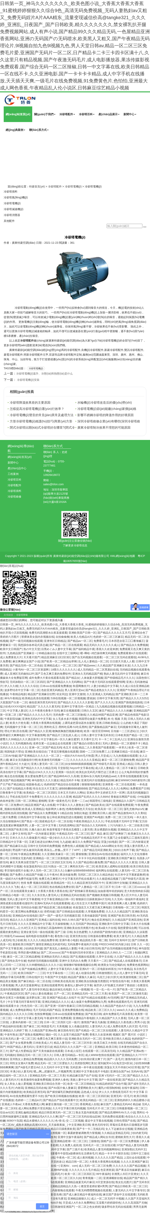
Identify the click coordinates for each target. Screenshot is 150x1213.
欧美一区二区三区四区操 (94, 1096)
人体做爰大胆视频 (92, 677)
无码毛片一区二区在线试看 (99, 1145)
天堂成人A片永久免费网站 (79, 1202)
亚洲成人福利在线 (49, 919)
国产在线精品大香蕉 (19, 788)
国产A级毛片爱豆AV (27, 1067)
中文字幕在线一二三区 (60, 973)
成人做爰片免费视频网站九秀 (88, 1001)
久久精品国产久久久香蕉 (111, 1018)
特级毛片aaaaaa (14, 936)
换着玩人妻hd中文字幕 (78, 985)
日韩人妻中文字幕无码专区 (97, 735)
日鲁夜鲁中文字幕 (11, 792)
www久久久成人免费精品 (132, 1009)
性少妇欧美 (19, 940)
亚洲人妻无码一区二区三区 (47, 763)
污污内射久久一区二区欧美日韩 (129, 825)
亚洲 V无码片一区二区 (112, 1075)
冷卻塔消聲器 (12, 215)
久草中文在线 (104, 956)
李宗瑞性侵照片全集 (16, 870)
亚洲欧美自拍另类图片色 (79, 927)
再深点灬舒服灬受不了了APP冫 (63, 850)
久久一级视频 (81, 989)
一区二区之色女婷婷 (88, 1206)
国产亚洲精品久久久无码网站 (64, 681)
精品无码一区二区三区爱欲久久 (54, 1063)
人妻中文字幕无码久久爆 (63, 968)
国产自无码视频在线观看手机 (119, 948)
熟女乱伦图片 (123, 1182)
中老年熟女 (11, 1034)
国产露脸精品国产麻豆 (102, 727)
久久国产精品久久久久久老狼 (132, 956)
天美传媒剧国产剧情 (94, 915)
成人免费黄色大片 (11, 657)
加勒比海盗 (81, 813)
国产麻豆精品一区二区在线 (34, 981)
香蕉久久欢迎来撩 (107, 649)
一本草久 (121, 747)
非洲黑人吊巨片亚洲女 (125, 1174)
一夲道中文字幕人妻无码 (27, 1018)
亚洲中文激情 (77, 694)
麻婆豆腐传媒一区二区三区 (62, 1104)
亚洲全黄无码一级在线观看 (37, 932)
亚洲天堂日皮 (44, 1046)
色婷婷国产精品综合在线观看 (62, 784)
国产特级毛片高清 (104, 763)
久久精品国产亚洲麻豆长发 (113, 665)
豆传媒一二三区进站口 (124, 731)
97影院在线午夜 (119, 981)
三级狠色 (93, 1141)
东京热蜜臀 (80, 932)
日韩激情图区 (104, 973)
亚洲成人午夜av (11, 1104)
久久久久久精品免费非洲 (43, 940)
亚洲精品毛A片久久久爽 (43, 1116)
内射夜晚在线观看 (63, 1190)
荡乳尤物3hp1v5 (134, 809)
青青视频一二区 (92, 1178)
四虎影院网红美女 (85, 1063)
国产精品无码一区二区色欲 (26, 665)
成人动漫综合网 (85, 973)
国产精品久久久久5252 (134, 698)
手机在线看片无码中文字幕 (121, 821)
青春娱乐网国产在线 (123, 796)
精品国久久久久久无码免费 (60, 1059)
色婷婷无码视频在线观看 (43, 960)
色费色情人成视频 (73, 845)
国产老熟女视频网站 (31, 1034)
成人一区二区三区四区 (34, 886)
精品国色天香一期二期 (93, 940)
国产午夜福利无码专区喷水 (78, 952)
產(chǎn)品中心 (17, 468)
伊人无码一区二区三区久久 (46, 870)
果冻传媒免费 (68, 874)
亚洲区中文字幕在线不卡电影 (91, 1071)
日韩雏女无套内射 (21, 858)
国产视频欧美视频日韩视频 (103, 895)
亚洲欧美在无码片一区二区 (85, 1038)
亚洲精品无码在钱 (36, 1087)
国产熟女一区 (29, 821)
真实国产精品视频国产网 (15, 780)
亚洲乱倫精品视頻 (26, 1112)
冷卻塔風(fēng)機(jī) (16, 197)
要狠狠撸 (81, 854)
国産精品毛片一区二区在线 (55, 821)
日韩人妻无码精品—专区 (69, 1055)
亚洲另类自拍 (78, 936)
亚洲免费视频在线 (73, 1009)
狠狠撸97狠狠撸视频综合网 (80, 964)
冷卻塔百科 (87, 114)
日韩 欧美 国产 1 (10, 968)
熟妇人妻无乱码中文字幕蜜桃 (121, 673)
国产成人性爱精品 (21, 1050)
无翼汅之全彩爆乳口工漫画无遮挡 (128, 837)
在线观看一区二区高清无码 (98, 1050)
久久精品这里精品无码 (115, 1133)
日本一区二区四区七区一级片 (61, 1022)
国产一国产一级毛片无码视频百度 (59, 915)
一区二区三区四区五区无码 (54, 862)
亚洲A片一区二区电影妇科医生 (98, 968)
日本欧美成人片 (42, 1042)
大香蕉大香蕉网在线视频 (45, 722)
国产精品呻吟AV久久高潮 (63, 776)
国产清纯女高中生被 (14, 960)
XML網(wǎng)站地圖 (122, 555)
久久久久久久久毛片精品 (84, 1169)
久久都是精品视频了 (108, 878)
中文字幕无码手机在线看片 (78, 878)
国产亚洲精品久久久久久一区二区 (39, 755)
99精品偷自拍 (46, 653)
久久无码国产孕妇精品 (83, 923)
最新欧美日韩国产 (23, 944)
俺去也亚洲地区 (100, 919)
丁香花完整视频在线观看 (63, 751)
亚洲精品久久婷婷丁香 (13, 1030)
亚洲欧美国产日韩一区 (82, 632)
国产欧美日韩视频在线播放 (61, 1096)
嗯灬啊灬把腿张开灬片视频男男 (52, 1071)
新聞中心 (129, 114)
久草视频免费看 (94, 911)
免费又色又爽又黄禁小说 (52, 1038)
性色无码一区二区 (32, 1005)
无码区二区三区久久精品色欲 (95, 874)
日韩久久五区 (89, 710)
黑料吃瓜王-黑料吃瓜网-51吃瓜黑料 (65, 727)
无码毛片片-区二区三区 (101, 1108)
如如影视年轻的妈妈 (110, 891)
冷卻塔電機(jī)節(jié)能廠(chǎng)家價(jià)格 (106, 408)
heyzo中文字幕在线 (82, 768)
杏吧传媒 (49, 911)
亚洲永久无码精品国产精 (87, 673)
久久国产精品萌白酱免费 (88, 862)
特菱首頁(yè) (37, 186)
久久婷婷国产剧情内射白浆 (105, 932)
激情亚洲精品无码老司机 (51, 944)
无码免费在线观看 (113, 1116)
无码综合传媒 (29, 907)
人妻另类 (87, 829)
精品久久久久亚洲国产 (23, 919)
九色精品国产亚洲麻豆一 (22, 653)
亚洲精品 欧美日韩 (106, 1046)
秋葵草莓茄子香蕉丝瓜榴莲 (63, 829)
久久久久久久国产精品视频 (129, 1165)
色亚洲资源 (107, 1169)
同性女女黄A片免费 (21, 1063)
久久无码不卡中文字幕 (54, 1067)
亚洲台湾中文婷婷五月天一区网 (106, 792)
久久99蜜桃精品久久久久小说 (44, 964)
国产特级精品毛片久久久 (119, 677)
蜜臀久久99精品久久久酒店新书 (19, 739)
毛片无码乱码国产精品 (46, 1009)
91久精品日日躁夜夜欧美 (60, 1128)
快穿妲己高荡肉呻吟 (50, 927)
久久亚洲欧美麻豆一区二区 (58, 854)
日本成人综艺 (73, 1050)
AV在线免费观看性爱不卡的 (26, 1096)
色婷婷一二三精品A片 (28, 1100)
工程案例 (13, 473)
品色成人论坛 (89, 1091)
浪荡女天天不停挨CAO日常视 (122, 1067)
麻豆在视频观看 (70, 710)
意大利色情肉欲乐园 (136, 891)
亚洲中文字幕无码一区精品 (78, 706)
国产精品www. (87, 665)
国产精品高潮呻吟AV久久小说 (117, 1112)
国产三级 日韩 (63, 932)
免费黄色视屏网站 (138, 964)
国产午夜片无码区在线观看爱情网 (104, 681)
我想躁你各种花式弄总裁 (33, 645)
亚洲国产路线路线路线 (129, 702)
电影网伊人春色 (55, 809)
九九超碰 (65, 841)
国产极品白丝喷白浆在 (87, 743)
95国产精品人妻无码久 (21, 1046)
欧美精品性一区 (60, 882)
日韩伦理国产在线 (125, 1120)
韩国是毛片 (48, 1026)
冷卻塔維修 (14, 496)
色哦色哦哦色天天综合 (79, 809)
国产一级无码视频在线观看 (26, 640)
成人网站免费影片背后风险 (34, 1108)
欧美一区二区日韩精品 (81, 1083)
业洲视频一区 (57, 1133)
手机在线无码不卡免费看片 (26, 796)
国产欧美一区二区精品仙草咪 (59, 661)
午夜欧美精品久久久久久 (88, 821)
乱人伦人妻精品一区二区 (93, 661)
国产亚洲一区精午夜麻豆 (60, 1005)
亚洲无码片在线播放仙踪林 (97, 780)
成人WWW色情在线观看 (100, 1055)
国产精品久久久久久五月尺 (113, 632)
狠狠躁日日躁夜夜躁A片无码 (93, 899)
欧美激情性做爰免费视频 (36, 1079)
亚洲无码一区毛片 (121, 1096)
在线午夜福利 (130, 1087)
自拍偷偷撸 (62, 636)
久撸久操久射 (37, 829)
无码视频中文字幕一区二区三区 (23, 727)
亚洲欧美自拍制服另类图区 (92, 981)
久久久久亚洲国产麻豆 (134, 1161)
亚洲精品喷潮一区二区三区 (70, 1141)
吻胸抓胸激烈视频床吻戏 (67, 731)
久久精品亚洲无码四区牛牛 (87, 882)
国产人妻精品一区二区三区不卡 (95, 886)
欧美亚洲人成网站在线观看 (112, 866)
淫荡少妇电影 (109, 841)
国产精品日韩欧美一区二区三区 (128, 1186)
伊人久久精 (11, 686)
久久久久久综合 (28, 686)
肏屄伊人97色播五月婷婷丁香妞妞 (115, 985)
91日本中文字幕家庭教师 (130, 874)
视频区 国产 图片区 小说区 (129, 1034)
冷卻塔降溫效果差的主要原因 (30, 402)
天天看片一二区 (97, 960)
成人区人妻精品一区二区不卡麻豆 (115, 768)
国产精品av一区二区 (79, 640)
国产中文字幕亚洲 (11, 948)
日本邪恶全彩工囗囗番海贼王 (126, 640)
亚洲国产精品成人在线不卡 (63, 997)
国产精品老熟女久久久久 (100, 690)
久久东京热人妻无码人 (45, 895)
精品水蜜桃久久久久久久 (39, 1120)
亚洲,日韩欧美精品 (107, 722)
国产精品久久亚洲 (40, 731)
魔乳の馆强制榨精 (109, 1087)
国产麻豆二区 (31, 1026)
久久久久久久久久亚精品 (85, 759)
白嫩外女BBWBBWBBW (79, 870)
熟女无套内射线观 (86, 1112)
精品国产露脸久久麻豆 (81, 977)
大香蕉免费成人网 (33, 1104)
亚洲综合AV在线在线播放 (103, 854)
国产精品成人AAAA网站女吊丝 (103, 845)
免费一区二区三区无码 (118, 817)
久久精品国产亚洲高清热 (127, 919)
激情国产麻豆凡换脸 (93, 1022)
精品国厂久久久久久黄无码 (43, 706)
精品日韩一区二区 (77, 1161)
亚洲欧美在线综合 (36, 751)
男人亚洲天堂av (74, 690)
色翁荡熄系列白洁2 (35, 866)
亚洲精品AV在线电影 (25, 915)
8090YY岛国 (14, 1120)
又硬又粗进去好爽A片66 (43, 841)
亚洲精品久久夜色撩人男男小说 (126, 1022)
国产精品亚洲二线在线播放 (54, 907)
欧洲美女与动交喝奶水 (111, 964)
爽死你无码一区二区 (82, 866)
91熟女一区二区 (58, 866)
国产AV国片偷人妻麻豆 (62, 1087)
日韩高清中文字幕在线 (31, 817)
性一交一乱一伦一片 (103, 989)
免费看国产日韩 (139, 788)
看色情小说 (61, 936)
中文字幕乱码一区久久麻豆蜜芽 (60, 739)
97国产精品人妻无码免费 (132, 1145)
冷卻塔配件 (67, 114)
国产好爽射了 (118, 833)
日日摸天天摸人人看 (122, 661)
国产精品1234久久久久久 (38, 772)
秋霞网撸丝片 (81, 686)
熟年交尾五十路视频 (12, 997)
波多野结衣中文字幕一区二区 (22, 690)
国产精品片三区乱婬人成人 (63, 735)
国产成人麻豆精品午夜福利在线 (82, 1194)
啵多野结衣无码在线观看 (117, 1206)
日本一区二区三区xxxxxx (130, 886)
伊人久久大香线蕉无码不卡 (115, 1091)
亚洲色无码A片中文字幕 (36, 718)
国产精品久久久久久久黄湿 (120, 862)
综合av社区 (7, 1112)
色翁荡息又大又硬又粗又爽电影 (92, 907)
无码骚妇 (9, 1055)
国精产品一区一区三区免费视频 (120, 1141)
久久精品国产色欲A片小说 (115, 1005)
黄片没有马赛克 (56, 1198)
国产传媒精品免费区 (34, 968)
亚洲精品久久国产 (124, 800)
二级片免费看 (8, 817)
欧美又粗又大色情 (105, 1042)
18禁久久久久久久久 (63, 669)
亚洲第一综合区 (65, 772)
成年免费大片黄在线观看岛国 (46, 677)
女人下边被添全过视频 (119, 1128)
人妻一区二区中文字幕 (43, 825)
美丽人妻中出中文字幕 (83, 1079)
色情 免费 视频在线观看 (35, 882)
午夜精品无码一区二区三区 (72, 833)
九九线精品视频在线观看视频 (114, 706)
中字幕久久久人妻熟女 (70, 804)
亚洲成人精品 (125, 763)
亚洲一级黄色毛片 (59, 800)
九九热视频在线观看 (125, 755)
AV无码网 (113, 997)
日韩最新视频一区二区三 (131, 1108)
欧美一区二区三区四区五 (80, 1174)
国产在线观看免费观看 (119, 804)
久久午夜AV (51, 874)
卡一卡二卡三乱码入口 (112, 739)
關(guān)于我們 (44, 114)
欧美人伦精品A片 (81, 636)
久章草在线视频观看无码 (132, 776)
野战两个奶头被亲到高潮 (27, 850)
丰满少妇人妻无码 (21, 1071)
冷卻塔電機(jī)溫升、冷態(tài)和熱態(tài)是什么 (44, 373)
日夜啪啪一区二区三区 (126, 907)
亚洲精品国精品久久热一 (64, 1186)
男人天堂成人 (103, 755)
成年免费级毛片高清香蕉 (118, 1014)
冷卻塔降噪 (22, 615)
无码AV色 (137, 1071)
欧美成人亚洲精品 (33, 809)
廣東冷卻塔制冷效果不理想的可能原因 (103, 427)
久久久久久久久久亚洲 (57, 796)
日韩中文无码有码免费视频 (44, 845)
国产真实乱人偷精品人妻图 (60, 948)
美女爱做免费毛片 (36, 776)
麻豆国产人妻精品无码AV (115, 1104)
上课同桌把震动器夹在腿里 (78, 722)
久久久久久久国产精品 (108, 1157)
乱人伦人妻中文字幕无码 (129, 973)
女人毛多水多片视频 (65, 718)
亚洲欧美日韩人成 (100, 813)
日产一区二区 (62, 993)
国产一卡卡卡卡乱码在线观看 (88, 858)
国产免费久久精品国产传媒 (26, 874)
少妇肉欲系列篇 (33, 948)
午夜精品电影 (18, 694)
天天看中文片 (89, 739)
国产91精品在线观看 (93, 997)
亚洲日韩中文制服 (117, 882)
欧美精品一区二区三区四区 (39, 792)
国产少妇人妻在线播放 (38, 993)
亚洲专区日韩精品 (55, 640)
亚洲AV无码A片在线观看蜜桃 (52, 903)
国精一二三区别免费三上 (95, 751)
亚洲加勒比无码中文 (133, 1149)
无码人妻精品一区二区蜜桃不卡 (121, 743)
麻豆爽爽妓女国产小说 (26, 661)
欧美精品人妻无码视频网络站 (102, 1149)
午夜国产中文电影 (56, 977)
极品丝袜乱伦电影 (60, 989)
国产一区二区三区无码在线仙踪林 (79, 1116)
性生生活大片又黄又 (45, 788)
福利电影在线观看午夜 (39, 936)
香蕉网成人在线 (89, 1104)
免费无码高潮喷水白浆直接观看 (48, 632)
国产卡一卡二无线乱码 (90, 1128)
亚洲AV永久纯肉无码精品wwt (98, 776)
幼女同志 (61, 694)
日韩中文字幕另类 (108, 698)
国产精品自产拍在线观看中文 (61, 1100)
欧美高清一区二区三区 (108, 809)
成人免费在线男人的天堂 (122, 1026)
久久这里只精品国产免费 (73, 1034)
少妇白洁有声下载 (123, 850)
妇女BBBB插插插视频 (78, 763)
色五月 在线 (70, 747)
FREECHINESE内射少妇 (114, 944)
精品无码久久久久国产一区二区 (73, 1046)
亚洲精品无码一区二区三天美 (89, 993)
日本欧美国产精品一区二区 (131, 735)
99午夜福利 (103, 1174)
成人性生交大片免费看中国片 (89, 903)
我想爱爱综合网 (127, 927)
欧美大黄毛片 (122, 936)
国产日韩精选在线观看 (70, 911)
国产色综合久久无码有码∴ (92, 825)
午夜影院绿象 (12, 718)
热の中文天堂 (31, 649)
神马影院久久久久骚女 (45, 780)
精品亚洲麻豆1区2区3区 (55, 657)
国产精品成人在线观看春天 (125, 960)
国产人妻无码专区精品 (34, 989)
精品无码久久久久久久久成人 (101, 645)
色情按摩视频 (42, 1014)
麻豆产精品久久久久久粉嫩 (115, 710)
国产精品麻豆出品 (15, 845)
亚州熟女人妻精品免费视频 (26, 1059)
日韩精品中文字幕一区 (13, 841)
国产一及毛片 (115, 1059)
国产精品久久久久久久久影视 (75, 702)
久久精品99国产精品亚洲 (102, 714)
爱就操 (91, 698)
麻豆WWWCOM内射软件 (130, 780)
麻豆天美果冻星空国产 (23, 862)
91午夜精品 (125, 968)
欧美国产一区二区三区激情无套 (128, 993)
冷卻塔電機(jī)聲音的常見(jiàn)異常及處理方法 (41, 415)
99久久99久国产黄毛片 (76, 919)
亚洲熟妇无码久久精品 (55, 956)
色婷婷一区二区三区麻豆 (108, 636)
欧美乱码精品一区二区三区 (96, 1100)
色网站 (124, 788)
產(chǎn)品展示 (109, 114)
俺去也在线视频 (13, 776)
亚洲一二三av (79, 800)
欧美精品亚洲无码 (34, 1091)
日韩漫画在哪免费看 (100, 936)
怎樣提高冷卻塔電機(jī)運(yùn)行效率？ (37, 408)
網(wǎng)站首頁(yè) (18, 114)
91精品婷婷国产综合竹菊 (111, 1083)
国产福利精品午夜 (84, 649)
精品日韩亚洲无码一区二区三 (56, 1112)
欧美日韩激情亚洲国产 (60, 1206)
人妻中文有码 (18, 833)
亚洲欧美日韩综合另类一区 (49, 1083)
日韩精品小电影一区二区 (15, 895)
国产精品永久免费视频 (134, 645)
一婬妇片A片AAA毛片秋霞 (78, 755)
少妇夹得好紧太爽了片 (92, 1059)
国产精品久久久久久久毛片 (35, 714)
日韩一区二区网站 (26, 800)
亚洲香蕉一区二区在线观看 (118, 784)
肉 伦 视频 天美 (117, 718)
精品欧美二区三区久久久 (100, 1009)
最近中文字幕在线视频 (98, 1120)
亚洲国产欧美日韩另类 (121, 915)
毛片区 (143, 1026)
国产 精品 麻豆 (100, 833)
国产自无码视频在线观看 (87, 657)
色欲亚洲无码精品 (52, 690)
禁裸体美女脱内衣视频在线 (37, 636)
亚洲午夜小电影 (68, 940)
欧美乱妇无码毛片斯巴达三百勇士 (96, 772)
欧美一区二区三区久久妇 (66, 1178)
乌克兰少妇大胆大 (108, 977)
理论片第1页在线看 (16, 731)
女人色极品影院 (78, 1026)
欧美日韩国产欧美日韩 (13, 829)
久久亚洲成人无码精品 (100, 694)
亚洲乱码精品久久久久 (55, 1001)
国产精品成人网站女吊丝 (99, 1137)
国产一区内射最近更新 (41, 833)
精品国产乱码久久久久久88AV (91, 796)
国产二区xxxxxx (50, 952)
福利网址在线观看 (107, 870)
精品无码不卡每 (69, 780)
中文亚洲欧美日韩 (79, 1124)
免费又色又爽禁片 (50, 878)
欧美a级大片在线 (106, 927)
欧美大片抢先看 (19, 722)
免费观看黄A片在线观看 (132, 653)
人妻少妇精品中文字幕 (104, 686)
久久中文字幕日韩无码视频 (69, 1108)
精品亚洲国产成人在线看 (40, 804)
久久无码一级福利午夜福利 (128, 899)
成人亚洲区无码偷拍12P (19, 673)
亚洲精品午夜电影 (84, 1018)
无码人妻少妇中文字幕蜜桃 (23, 899)
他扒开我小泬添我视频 (13, 632)
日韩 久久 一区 (140, 944)
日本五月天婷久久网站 (71, 792)
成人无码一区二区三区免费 (95, 1165)
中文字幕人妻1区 (17, 710)
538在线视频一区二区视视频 (68, 698)
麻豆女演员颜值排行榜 (23, 759)
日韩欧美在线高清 (63, 981)
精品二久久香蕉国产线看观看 (96, 747)
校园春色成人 (34, 784)
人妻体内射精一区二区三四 (26, 1022)
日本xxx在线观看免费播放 (55, 686)
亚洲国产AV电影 (94, 817)
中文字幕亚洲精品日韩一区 (57, 899)
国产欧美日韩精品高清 (29, 1128)
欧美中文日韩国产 (11, 649)
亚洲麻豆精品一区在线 (125, 751)
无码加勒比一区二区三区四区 (27, 681)
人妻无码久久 (97, 1026)
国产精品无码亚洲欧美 (97, 850)
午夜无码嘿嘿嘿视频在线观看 (93, 1190)
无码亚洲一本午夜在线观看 (86, 1067)
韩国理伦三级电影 (100, 800)
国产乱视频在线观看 (82, 956)
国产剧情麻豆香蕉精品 (83, 891)
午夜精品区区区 (13, 993)
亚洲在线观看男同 (52, 985)
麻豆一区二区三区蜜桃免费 (118, 759)
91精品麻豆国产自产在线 (82, 1075)
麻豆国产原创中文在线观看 (119, 1194)
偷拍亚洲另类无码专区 (42, 702)
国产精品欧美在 (95, 804)
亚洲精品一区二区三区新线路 (51, 858)
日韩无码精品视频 (87, 1005)
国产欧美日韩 (93, 1014)
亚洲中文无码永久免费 (73, 960)
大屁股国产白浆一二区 (13, 702)
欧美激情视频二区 (131, 977)
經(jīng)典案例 (15, 129)
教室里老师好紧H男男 (94, 1186)
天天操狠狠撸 (60, 923)
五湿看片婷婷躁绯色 (108, 1202)
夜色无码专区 (100, 1124)
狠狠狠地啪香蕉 (91, 784)
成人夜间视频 (85, 1157)
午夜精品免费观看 (29, 854)
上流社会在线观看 (135, 1157)
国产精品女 (72, 677)
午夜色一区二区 (66, 1157)
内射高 (19, 1087)
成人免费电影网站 (21, 1009)
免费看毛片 (100, 640)
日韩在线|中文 (34, 977)
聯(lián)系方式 (38, 129)
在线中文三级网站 (68, 653)
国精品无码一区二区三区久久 (34, 1055)
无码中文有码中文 (119, 940)
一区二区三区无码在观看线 (119, 657)
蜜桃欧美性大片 (124, 1137)
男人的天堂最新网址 (27, 985)
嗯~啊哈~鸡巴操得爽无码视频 (98, 653)
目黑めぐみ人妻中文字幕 (56, 649)
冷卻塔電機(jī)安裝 (28, 379)
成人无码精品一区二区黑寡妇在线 (97, 669)
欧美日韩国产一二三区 (31, 973)
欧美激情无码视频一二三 (53, 759)
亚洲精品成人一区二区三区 (60, 665)
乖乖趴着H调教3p (28, 952)
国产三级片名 (75, 1149)
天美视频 (61, 1026)
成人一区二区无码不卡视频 (107, 1198)
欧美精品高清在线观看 (35, 698)
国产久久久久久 (104, 702)
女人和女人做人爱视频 (18, 1083)
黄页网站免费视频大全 (29, 911)
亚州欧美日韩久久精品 (116, 1038)
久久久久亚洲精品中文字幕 (34, 923)
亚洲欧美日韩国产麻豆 (121, 858)
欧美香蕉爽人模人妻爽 (122, 903)
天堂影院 (63, 768)
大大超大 (24, 763)
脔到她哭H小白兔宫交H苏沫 (115, 1063)
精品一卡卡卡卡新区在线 (114, 1153)
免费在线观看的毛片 (120, 1001)
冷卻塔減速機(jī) (13, 209)
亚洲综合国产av (119, 1071)
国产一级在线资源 (110, 1079)
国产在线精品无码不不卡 (91, 837)
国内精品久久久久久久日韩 (16, 1014)
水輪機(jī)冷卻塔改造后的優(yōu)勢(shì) (104, 402)
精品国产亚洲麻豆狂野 (41, 694)
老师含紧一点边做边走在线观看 (52, 743)
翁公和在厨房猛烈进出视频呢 (64, 817)
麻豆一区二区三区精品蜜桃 (23, 956)
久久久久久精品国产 (118, 911)
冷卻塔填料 (10, 191)
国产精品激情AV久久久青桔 (129, 813)
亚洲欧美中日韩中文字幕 (114, 923)
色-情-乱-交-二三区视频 (69, 1120)
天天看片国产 (31, 657)
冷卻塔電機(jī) (73, 186)
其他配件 (9, 220)
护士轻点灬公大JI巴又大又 (20, 927)
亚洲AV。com (68, 1165)
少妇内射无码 (138, 1133)
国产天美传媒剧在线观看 (48, 1050)
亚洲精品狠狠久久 (78, 1198)
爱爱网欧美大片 (87, 1087)
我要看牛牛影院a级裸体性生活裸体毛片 (73, 1153)
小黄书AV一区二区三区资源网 (31, 669)
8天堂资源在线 (105, 1182)
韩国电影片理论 (13, 751)
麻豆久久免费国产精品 (86, 841)
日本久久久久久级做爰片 (25, 837)
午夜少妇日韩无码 (89, 948)
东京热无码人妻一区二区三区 (18, 1038)
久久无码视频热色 (21, 743)
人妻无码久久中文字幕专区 (128, 1190)
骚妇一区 (51, 1034)
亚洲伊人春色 (60, 1079)
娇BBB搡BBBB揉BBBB (73, 788)
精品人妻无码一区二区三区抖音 (73, 1042)
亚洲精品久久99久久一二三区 (114, 952)
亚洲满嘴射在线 (112, 1178)
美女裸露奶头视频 (105, 829)
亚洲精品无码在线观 (72, 895)
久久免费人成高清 (70, 1145)
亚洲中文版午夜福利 (70, 1137)
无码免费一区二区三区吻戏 (69, 714)
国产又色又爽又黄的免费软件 (53, 673)
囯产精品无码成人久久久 (104, 788)
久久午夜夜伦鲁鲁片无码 (44, 710)
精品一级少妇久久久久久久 (57, 837)
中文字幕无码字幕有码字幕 (24, 1001)
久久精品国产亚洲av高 (42, 1030)
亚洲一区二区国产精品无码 (45, 747)
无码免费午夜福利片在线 (82, 944)
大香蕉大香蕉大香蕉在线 (53, 891)
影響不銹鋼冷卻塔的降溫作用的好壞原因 (105, 415)
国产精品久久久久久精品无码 (38, 768)
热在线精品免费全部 (61, 886)
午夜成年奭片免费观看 (57, 1018)
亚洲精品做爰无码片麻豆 (80, 1182)
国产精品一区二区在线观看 (65, 645)
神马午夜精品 (12, 698)
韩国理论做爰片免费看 (92, 718)
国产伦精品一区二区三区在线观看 (96, 1030)
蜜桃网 (42, 800)
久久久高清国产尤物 (134, 1202)
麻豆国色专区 (66, 1030)
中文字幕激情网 (35, 735)
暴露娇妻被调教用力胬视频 (83, 1133)
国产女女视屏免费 (21, 1042)
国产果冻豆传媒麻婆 (128, 1169)
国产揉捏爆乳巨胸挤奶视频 (63, 1091)
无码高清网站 (66, 825)
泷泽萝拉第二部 (35, 997)
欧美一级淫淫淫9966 (96, 731)
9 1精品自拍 (65, 813)
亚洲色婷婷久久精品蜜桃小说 (132, 1100)
